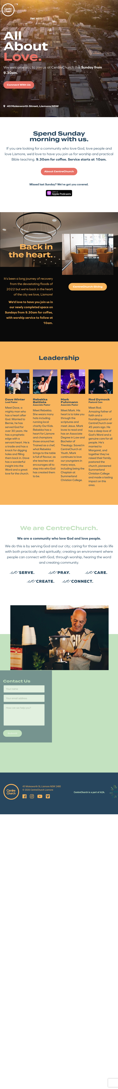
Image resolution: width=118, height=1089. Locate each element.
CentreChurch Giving (87, 287)
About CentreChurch (59, 171)
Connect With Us (19, 85)
